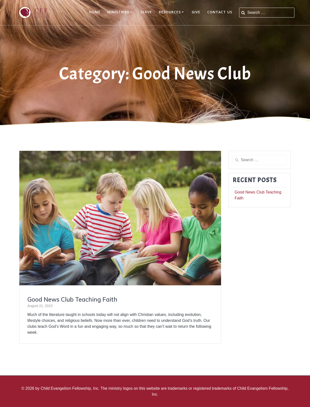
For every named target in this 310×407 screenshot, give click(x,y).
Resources (170, 12)
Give (196, 12)
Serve (146, 12)
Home (95, 12)
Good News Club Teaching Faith (72, 299)
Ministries (118, 12)
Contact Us (219, 12)
